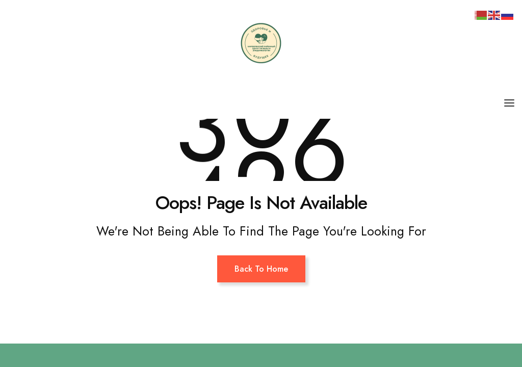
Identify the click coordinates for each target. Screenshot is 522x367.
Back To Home (261, 269)
